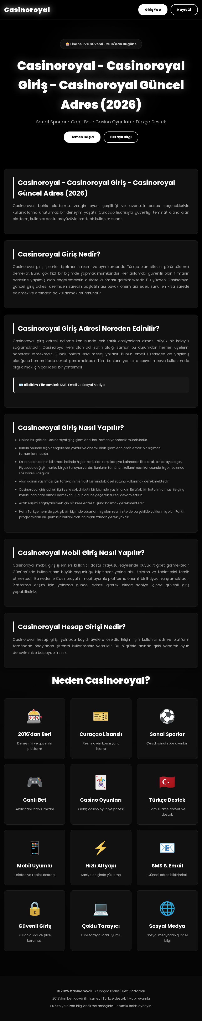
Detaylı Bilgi (121, 137)
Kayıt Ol (184, 9)
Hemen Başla (82, 137)
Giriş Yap (153, 9)
